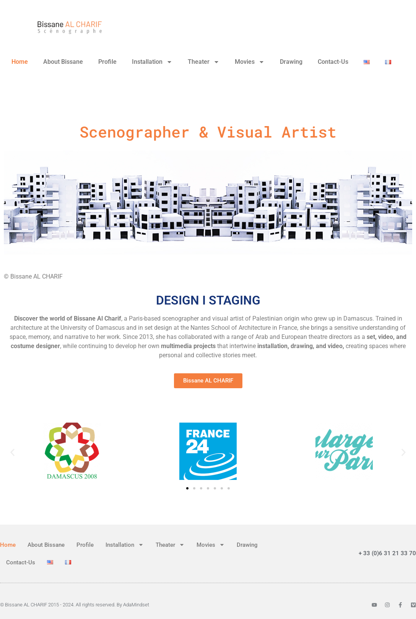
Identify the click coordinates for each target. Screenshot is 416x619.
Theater (203, 62)
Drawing (291, 61)
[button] (12, 452)
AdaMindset (136, 605)
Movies (250, 62)
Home (19, 61)
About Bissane (63, 61)
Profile (107, 61)
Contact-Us (333, 61)
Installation (152, 62)
